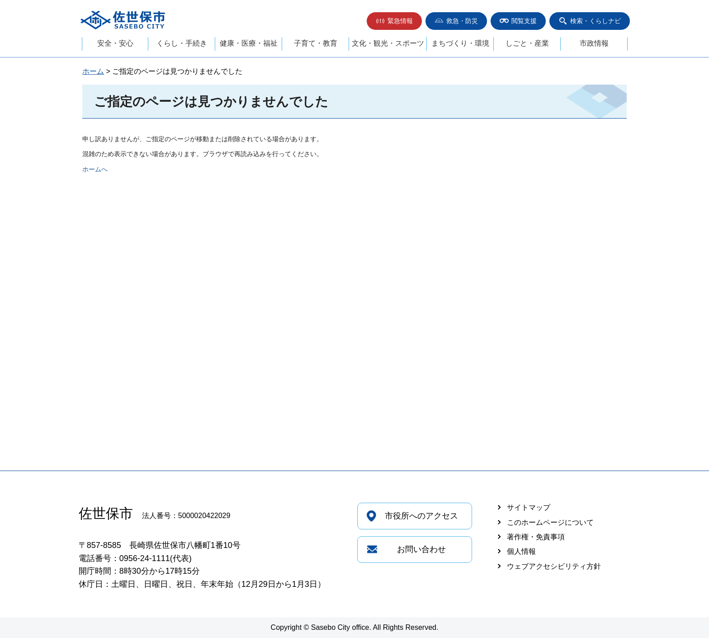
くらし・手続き (181, 43)
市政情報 (594, 43)
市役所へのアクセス (421, 515)
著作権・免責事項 (536, 537)
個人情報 (521, 551)
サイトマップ (528, 507)
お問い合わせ (421, 549)
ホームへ (95, 169)
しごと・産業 (527, 43)
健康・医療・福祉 (249, 43)
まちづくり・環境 (460, 43)
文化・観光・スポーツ (388, 43)
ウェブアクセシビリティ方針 (554, 566)
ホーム (93, 71)
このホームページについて (550, 522)
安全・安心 (115, 43)
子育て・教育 (315, 43)
